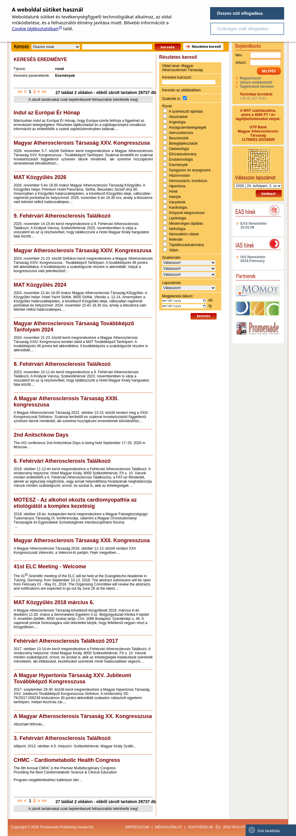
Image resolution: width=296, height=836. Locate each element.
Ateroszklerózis (181, 133)
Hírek (173, 191)
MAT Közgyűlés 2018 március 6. (54, 602)
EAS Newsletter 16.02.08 (253, 225)
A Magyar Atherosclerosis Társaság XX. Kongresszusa (83, 716)
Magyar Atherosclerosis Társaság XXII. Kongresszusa (82, 540)
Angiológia (177, 122)
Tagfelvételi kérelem (257, 86)
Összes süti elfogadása (240, 13)
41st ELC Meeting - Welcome (50, 566)
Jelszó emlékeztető (256, 82)
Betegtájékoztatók (183, 143)
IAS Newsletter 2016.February (252, 259)
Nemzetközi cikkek (184, 234)
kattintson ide (67, 780)
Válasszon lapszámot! (258, 164)
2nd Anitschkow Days (41, 435)
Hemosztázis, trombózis (188, 181)
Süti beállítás (264, 830)
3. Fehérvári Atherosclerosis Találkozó (62, 738)
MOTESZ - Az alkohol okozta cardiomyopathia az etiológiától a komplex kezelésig (75, 503)
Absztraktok (178, 117)
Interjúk (175, 197)
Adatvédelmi (200, 827)
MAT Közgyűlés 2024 (40, 285)
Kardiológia (178, 207)
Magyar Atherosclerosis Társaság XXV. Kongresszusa (82, 143)
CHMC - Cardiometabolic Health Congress (67, 760)
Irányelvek (177, 202)
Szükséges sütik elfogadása (242, 28)
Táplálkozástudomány (186, 245)
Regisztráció (250, 78)
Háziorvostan (179, 175)
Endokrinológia (181, 159)
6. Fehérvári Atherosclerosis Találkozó (62, 461)
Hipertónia (177, 186)
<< (19, 91)
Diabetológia (179, 149)
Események (178, 165)
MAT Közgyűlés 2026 (40, 177)
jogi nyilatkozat (239, 827)
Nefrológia (177, 229)
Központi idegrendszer (187, 213)
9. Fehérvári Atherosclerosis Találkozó (62, 216)
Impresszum (137, 827)
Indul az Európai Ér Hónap (47, 113)
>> (44, 91)
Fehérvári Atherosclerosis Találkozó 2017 (66, 641)
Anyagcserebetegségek (188, 127)
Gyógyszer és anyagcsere (190, 170)
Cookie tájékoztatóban (35, 28)
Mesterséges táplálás (186, 223)
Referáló (176, 239)
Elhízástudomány (182, 154)
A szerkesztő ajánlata (186, 111)
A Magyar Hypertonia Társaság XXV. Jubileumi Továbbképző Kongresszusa (72, 678)
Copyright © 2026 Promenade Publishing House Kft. (52, 827)
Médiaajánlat (168, 827)
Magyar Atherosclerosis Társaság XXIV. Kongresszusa (82, 250)
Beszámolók (178, 138)
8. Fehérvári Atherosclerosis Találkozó (62, 364)
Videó (173, 250)
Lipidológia (177, 218)
